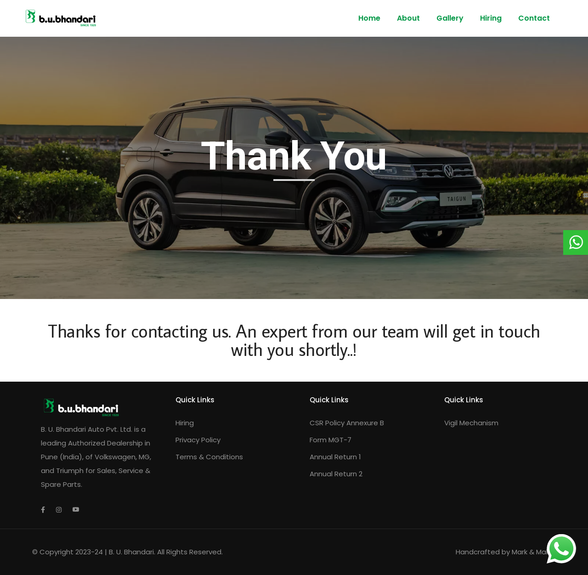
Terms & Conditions (209, 457)
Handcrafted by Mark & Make (506, 552)
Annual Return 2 (336, 474)
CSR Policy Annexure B (347, 423)
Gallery (450, 18)
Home (369, 18)
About (408, 18)
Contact (534, 18)
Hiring (491, 18)
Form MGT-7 (330, 440)
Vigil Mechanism (471, 423)
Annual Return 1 (335, 457)
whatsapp (561, 541)
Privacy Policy (197, 440)
